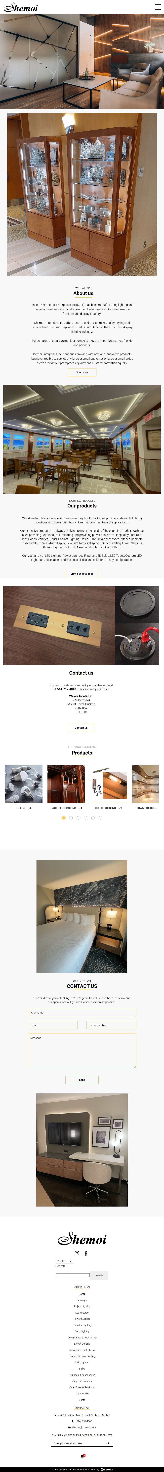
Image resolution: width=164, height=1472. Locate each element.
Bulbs (24, 808)
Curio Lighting (108, 808)
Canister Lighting (66, 808)
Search (60, 1266)
